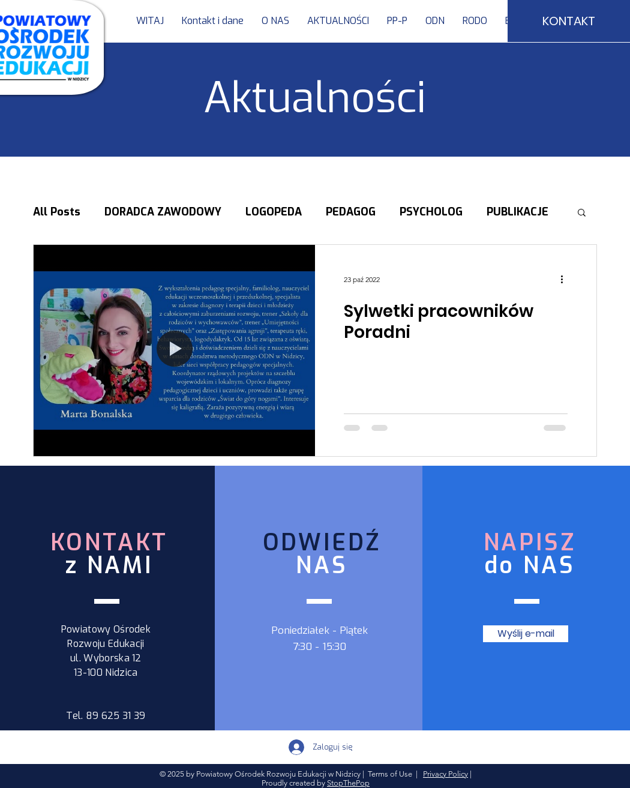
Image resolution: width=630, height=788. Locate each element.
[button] (397, 21)
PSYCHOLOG (431, 211)
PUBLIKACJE (517, 211)
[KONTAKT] (569, 21)
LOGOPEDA (273, 211)
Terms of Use (390, 773)
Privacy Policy (445, 773)
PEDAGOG (351, 211)
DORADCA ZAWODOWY (162, 211)
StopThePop (348, 782)
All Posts (56, 211)
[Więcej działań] (566, 279)
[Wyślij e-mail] (525, 633)
